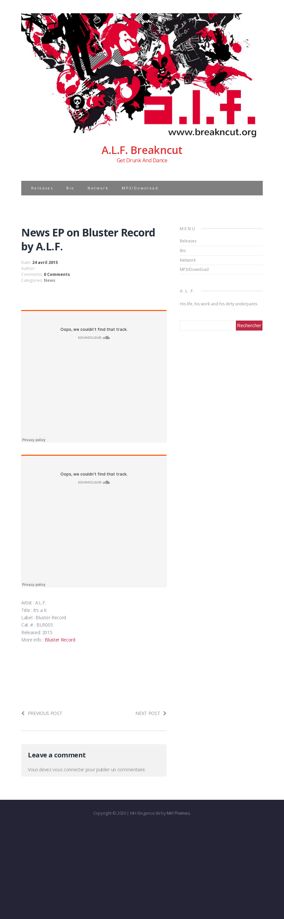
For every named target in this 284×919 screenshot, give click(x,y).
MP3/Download (140, 187)
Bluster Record (60, 640)
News (49, 280)
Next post (151, 713)
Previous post (41, 713)
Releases (42, 187)
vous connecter (68, 769)
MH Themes (178, 813)
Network (98, 187)
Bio (70, 187)
